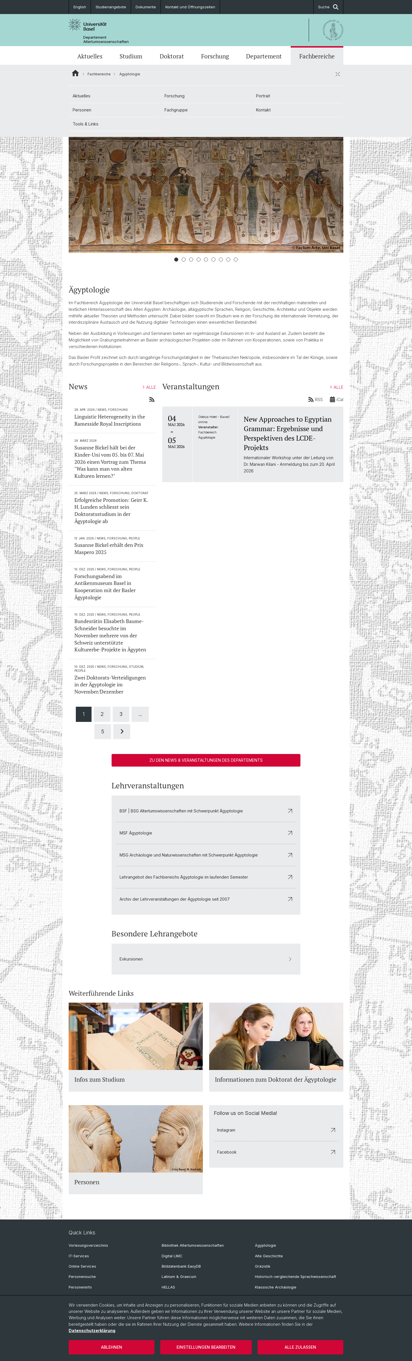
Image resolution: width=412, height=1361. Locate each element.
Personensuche (82, 1276)
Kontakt (263, 109)
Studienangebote (111, 7)
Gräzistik (262, 1266)
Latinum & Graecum (179, 1276)
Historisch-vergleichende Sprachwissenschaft (295, 1276)
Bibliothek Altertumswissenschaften (193, 1245)
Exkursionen (206, 959)
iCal (336, 399)
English (80, 7)
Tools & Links (85, 123)
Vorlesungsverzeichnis (88, 1245)
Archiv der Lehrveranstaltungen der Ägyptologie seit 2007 (206, 899)
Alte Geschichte (269, 1256)
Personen (82, 109)
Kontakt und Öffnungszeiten (190, 7)
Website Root (75, 73)
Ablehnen (111, 1347)
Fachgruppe (176, 109)
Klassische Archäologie (275, 1287)
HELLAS (168, 1287)
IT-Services (79, 1256)
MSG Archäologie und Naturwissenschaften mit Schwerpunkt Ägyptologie (206, 855)
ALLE (149, 387)
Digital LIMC (172, 1256)
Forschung (215, 56)
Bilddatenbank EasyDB (181, 1266)
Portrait (263, 95)
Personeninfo (80, 1287)
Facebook (276, 1152)
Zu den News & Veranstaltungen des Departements (206, 760)
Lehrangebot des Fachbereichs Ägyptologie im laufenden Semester (206, 877)
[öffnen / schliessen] (337, 74)
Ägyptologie (265, 1245)
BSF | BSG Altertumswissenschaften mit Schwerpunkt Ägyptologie (206, 810)
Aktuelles (89, 56)
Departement (264, 56)
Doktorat (172, 56)
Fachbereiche (317, 56)
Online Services (82, 1266)
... (140, 714)
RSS (315, 399)
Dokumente (146, 7)
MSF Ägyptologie (206, 832)
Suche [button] (328, 7)
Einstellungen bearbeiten (206, 1347)
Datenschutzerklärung (92, 1330)
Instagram (276, 1130)
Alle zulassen (300, 1347)
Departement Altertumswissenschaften (106, 39)
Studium (131, 56)
